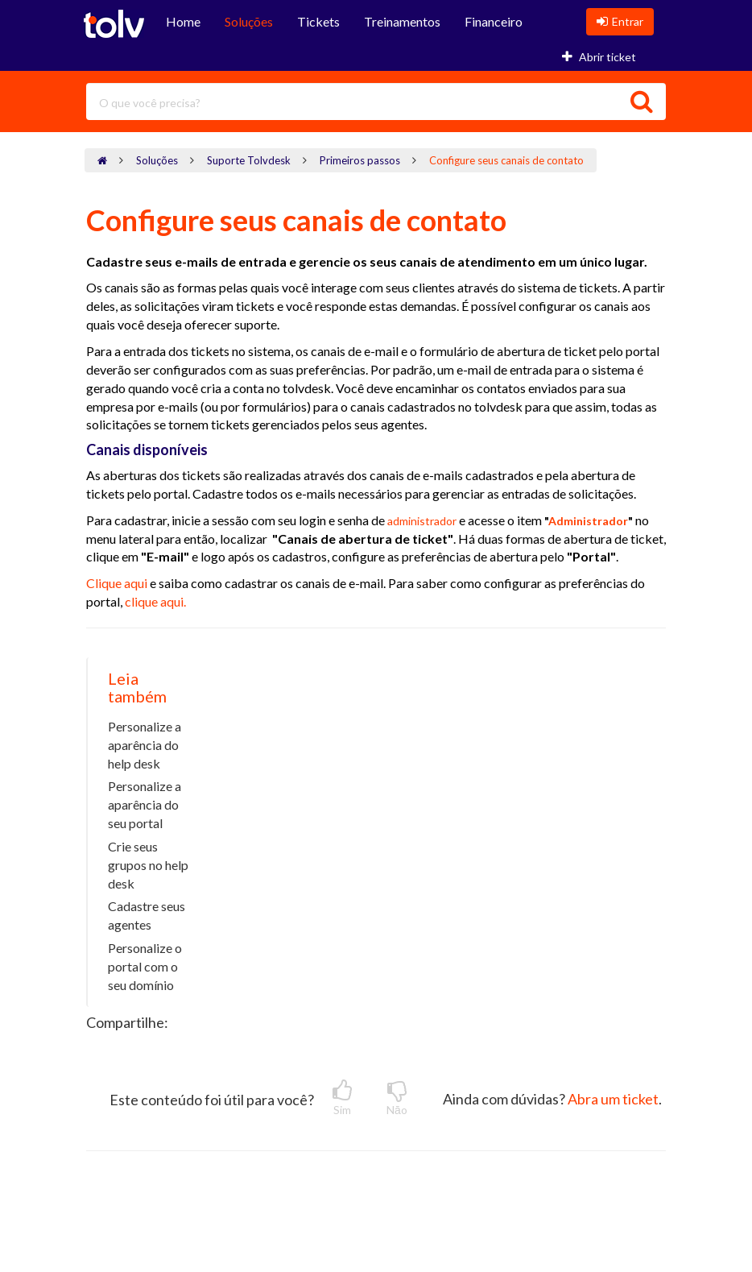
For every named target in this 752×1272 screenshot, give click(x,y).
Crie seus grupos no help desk (148, 865)
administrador (422, 521)
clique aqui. (155, 601)
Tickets (318, 21)
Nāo (396, 1098)
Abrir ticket (599, 57)
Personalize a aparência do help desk (144, 745)
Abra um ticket (613, 1099)
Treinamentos (402, 21)
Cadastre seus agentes (146, 915)
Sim (342, 1098)
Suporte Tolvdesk (249, 160)
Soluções (249, 21)
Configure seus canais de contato (506, 160)
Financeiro (494, 21)
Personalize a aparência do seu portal (144, 804)
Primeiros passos (360, 160)
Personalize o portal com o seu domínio (145, 966)
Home (183, 21)
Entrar (620, 21)
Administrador (588, 521)
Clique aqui (118, 582)
